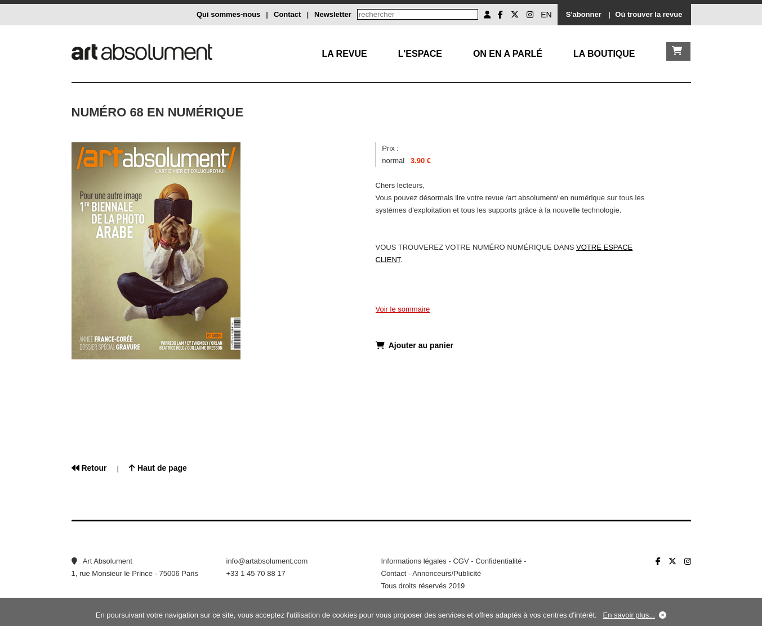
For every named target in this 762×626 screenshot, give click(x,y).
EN (546, 14)
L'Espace (420, 53)
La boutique (604, 53)
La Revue (344, 53)
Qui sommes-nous (228, 14)
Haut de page (158, 467)
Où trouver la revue (648, 14)
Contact (287, 14)
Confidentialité (498, 561)
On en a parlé (507, 53)
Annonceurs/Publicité (446, 573)
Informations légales (414, 561)
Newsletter (332, 14)
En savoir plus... (629, 615)
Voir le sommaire (403, 309)
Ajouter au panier (414, 345)
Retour (89, 467)
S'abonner (583, 14)
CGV (461, 561)
